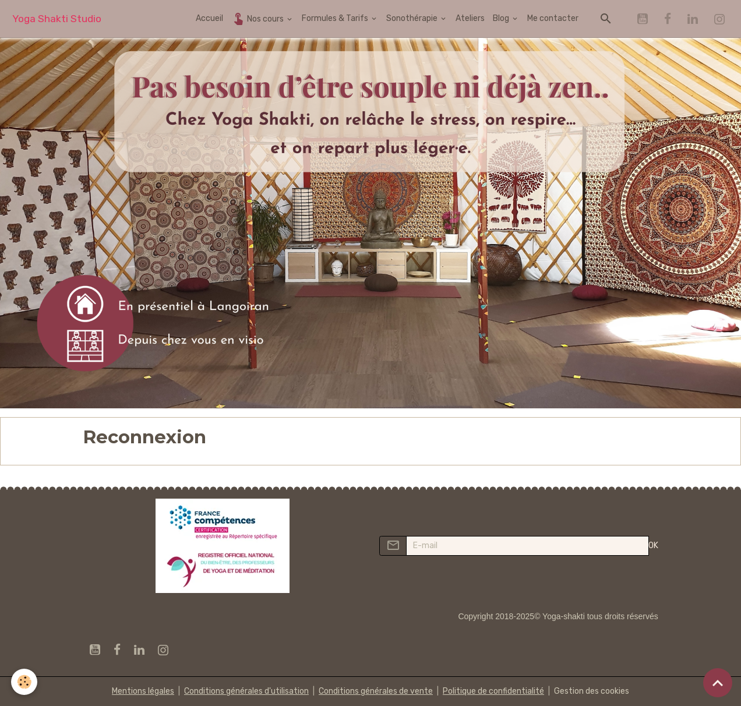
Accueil (209, 18)
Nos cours (258, 18)
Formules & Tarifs (336, 18)
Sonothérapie (412, 18)
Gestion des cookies (591, 691)
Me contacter (552, 18)
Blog (502, 18)
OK (653, 545)
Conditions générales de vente (376, 691)
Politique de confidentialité (493, 691)
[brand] (56, 19)
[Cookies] (25, 682)
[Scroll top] (717, 682)
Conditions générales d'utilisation (246, 691)
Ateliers (470, 18)
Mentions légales (143, 691)
